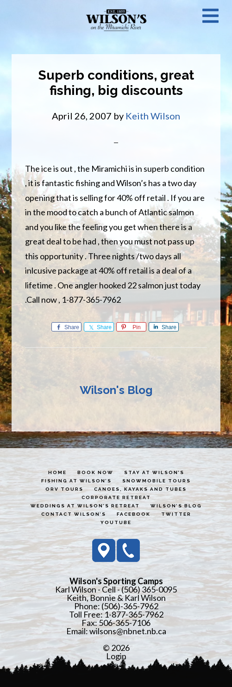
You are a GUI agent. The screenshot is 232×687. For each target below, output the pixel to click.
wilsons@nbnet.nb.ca (127, 631)
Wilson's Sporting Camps (116, 20)
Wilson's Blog (116, 390)
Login (116, 656)
